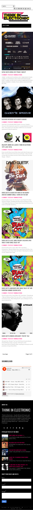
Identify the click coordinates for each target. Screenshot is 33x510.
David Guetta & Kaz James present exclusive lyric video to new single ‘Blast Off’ (16, 241)
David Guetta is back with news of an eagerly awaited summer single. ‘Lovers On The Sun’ (15, 194)
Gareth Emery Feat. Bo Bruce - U (16, 435)
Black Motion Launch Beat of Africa (17, 450)
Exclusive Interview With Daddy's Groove (14, 119)
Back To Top (16, 508)
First (4, 354)
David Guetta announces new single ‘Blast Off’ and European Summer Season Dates (17, 289)
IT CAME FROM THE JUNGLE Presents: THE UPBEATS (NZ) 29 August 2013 (18, 465)
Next (6, 354)
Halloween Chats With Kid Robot (17, 443)
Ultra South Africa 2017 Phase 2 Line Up (14, 72)
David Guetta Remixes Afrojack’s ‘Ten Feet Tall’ (15, 336)
